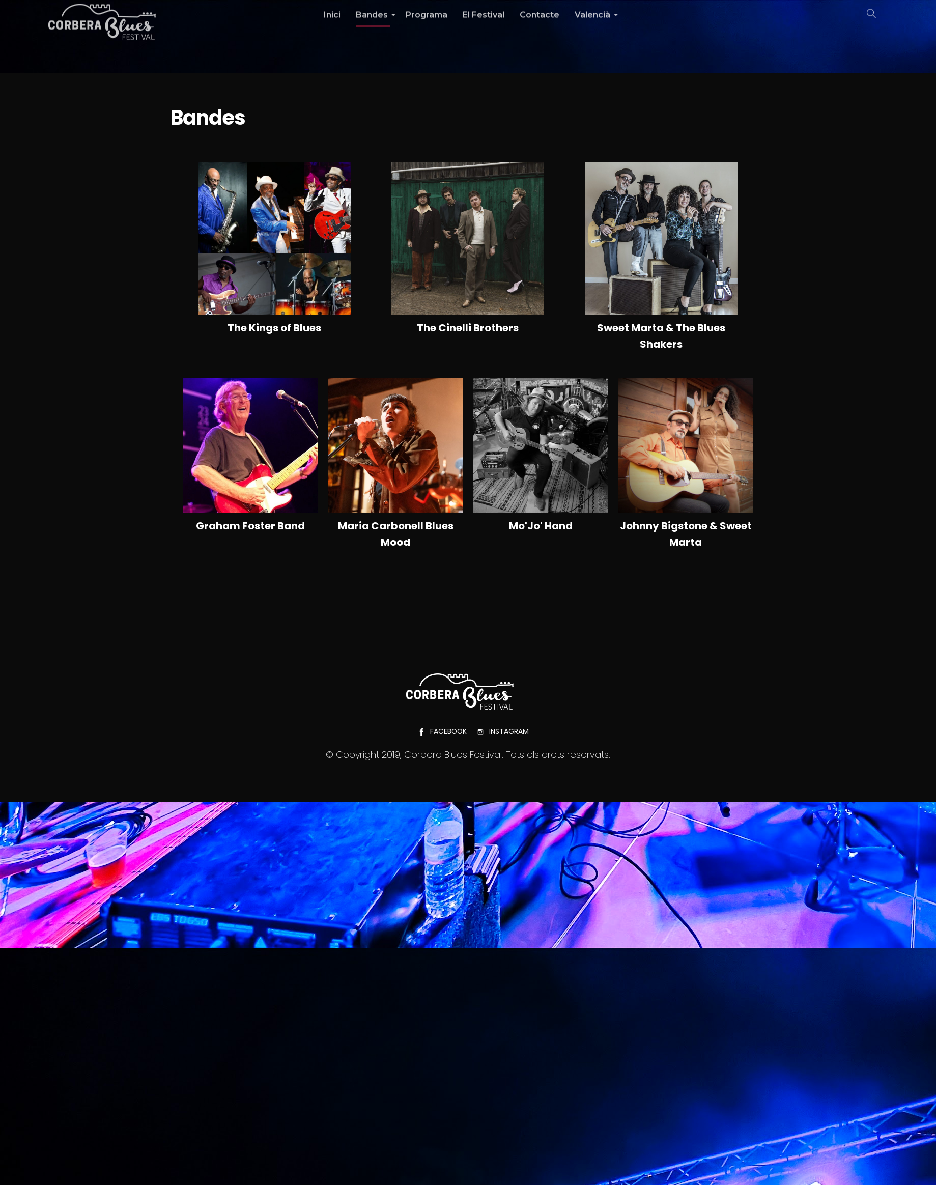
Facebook (442, 731)
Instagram (503, 731)
